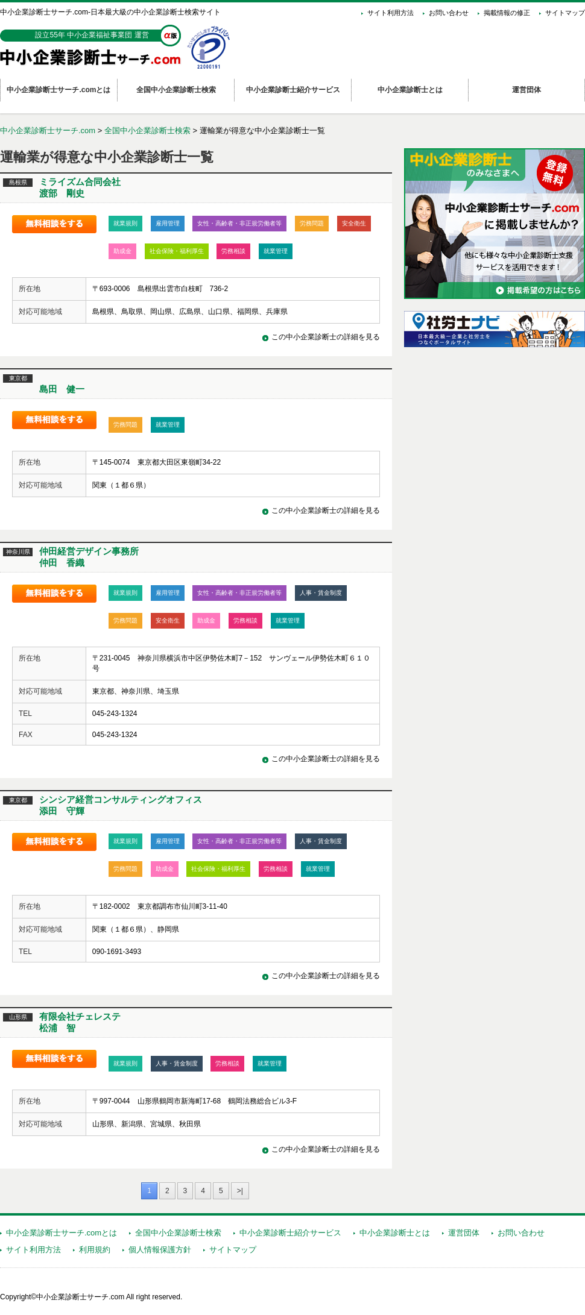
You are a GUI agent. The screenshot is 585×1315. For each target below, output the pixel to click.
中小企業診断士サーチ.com (47, 130)
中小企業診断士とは (394, 1232)
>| (240, 1191)
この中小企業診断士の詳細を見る (325, 337)
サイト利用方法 (390, 12)
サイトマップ (565, 12)
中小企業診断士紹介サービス (290, 1232)
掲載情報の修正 (507, 12)
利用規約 (94, 1249)
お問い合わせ (449, 12)
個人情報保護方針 (159, 1249)
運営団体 (463, 1232)
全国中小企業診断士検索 (147, 130)
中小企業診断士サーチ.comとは (61, 1232)
